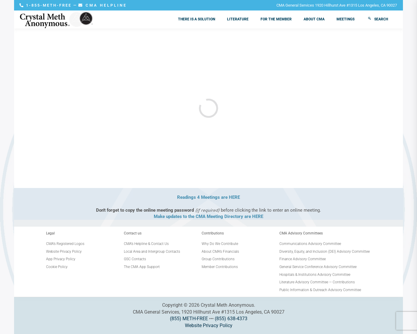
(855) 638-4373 (231, 318)
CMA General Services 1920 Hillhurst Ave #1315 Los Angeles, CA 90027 (336, 5)
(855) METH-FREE (189, 318)
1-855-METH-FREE (46, 5)
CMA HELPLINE (102, 5)
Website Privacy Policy (208, 325)
